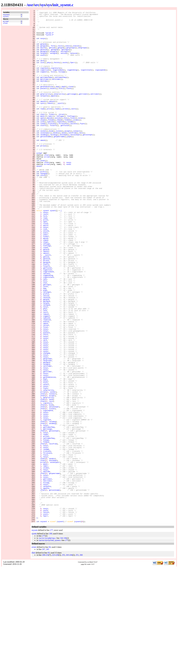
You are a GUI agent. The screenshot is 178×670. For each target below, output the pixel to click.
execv (67, 53)
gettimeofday (46, 91)
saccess (73, 146)
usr (30, 5)
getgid (60, 55)
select (53, 104)
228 (57, 657)
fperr (72, 73)
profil (43, 204)
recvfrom (72, 157)
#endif (39, 197)
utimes (76, 142)
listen (59, 155)
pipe (69, 162)
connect (76, 155)
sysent (6, 17)
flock (68, 104)
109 (50, 636)
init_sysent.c (63, 5)
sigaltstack (86, 82)
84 (50, 650)
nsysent (6, 15)
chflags (60, 137)
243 (67, 657)
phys (49, 73)
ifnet (5, 24)
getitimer (44, 93)
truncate (52, 146)
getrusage (71, 111)
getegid (54, 58)
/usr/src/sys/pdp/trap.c (47, 641)
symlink (50, 144)
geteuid (43, 58)
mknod (49, 140)
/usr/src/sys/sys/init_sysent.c (50, 643)
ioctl (73, 129)
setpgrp (53, 60)
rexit (60, 53)
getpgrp (43, 60)
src (36, 5)
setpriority (59, 111)
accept (67, 155)
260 (81, 657)
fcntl (61, 104)
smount (52, 120)
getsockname (45, 162)
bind (51, 155)
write (49, 129)
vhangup (43, 206)
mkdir (42, 137)
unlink (58, 140)
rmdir (50, 137)
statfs (43, 149)
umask (42, 166)
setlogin (64, 60)
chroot (61, 135)
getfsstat (65, 149)
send (63, 157)
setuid (63, 62)
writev (65, 129)
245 (47, 652)
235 (63, 657)
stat (65, 140)
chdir (42, 135)
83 (49, 655)
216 (47, 657)
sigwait (43, 84)
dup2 (63, 102)
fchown (51, 142)
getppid (43, 53)
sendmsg (43, 160)
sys (42, 5)
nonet (42, 191)
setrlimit (94, 111)
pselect (43, 104)
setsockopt (75, 160)
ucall (42, 64)
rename (70, 144)
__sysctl (59, 122)
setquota (44, 113)
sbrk (42, 71)
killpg (61, 84)
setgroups (82, 55)
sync (42, 122)
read (42, 129)
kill (53, 84)
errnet (6, 22)
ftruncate (63, 146)
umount (43, 120)
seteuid (73, 62)
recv (81, 157)
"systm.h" (49, 40)
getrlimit (83, 111)
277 (51, 633)
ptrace (43, 173)
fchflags (71, 137)
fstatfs (53, 149)
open (42, 140)
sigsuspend (100, 82)
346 (65, 641)
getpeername (59, 162)
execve (76, 53)
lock (42, 73)
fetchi (57, 73)
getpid (43, 51)
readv (57, 129)
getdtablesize (46, 102)
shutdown (63, 160)
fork (53, 53)
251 (77, 657)
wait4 (42, 55)
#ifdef (39, 182)
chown (42, 142)
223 (53, 657)
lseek (42, 146)
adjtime (43, 95)
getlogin (65, 58)
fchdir (52, 135)
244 (70, 657)
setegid (53, 62)
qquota (54, 113)
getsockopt (87, 160)
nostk (64, 73)
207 (43, 652)
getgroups (70, 55)
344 (61, 641)
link (42, 144)
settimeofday (60, 91)
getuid (52, 55)
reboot (50, 122)
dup (57, 102)
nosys (42, 44)
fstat (72, 140)
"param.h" (49, 38)
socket (43, 155)
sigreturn (55, 80)
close (70, 102)
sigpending (72, 82)
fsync (82, 146)
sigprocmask (58, 82)
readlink (60, 144)
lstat (80, 140)
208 (43, 657)
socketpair (45, 157)
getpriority (45, 111)
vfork (42, 209)
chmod (59, 142)
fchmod (67, 142)
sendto (56, 157)
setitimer (56, 93)
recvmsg (53, 160)
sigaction (44, 82)
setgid (43, 62)
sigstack (44, 80)
